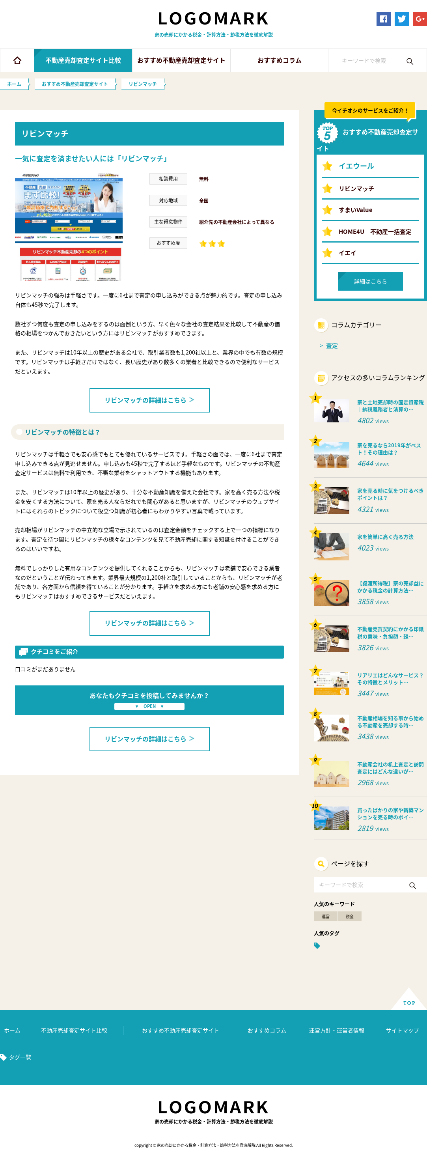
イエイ (347, 252)
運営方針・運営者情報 (336, 1030)
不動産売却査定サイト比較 (83, 60)
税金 (350, 916)
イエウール (356, 166)
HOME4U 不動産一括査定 (375, 231)
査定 (332, 345)
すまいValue (356, 209)
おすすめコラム (279, 60)
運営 (326, 916)
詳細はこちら (370, 281)
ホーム (17, 60)
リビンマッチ (356, 188)
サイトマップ (402, 1030)
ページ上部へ (409, 998)
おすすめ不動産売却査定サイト (181, 60)
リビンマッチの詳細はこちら (149, 400)
